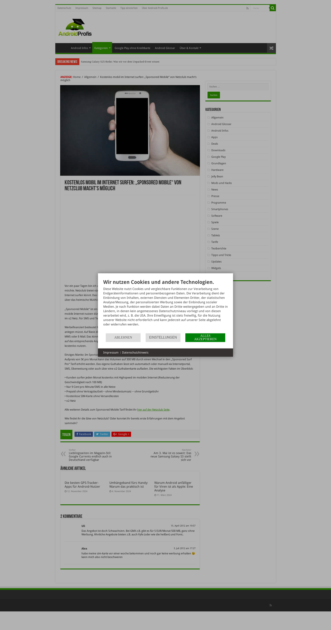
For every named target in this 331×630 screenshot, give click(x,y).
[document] (165, 306)
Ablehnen (123, 337)
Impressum (111, 352)
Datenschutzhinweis (135, 352)
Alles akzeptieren (205, 337)
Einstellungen (163, 337)
